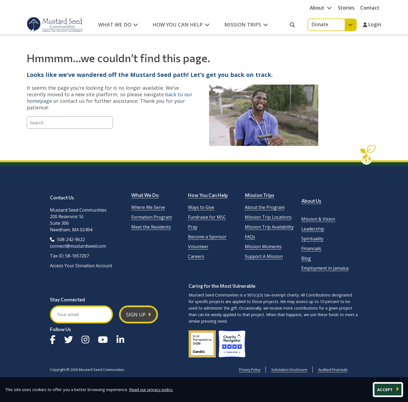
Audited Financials (333, 369)
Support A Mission (264, 256)
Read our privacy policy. (151, 389)
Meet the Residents (151, 227)
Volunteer (198, 247)
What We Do (145, 195)
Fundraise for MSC (207, 217)
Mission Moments (263, 247)
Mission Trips (259, 195)
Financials (311, 248)
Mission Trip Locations (268, 217)
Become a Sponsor (207, 237)
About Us (311, 201)
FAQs (250, 237)
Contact (369, 7)
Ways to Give (201, 207)
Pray (192, 227)
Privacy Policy (249, 369)
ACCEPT (385, 389)
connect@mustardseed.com (78, 246)
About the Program (265, 207)
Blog (306, 258)
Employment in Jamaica (325, 268)
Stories (346, 7)
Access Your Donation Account (81, 266)
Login (374, 24)
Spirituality (312, 239)
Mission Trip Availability (269, 227)
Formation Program (151, 217)
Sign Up (136, 314)
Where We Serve (148, 207)
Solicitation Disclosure (289, 369)
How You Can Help (208, 195)
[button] (118, 27)
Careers (196, 256)
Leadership (312, 229)
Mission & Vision (318, 219)
